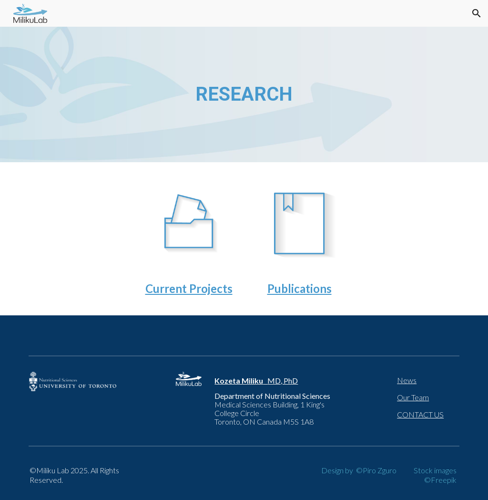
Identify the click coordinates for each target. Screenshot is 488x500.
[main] (244, 94)
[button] (476, 13)
